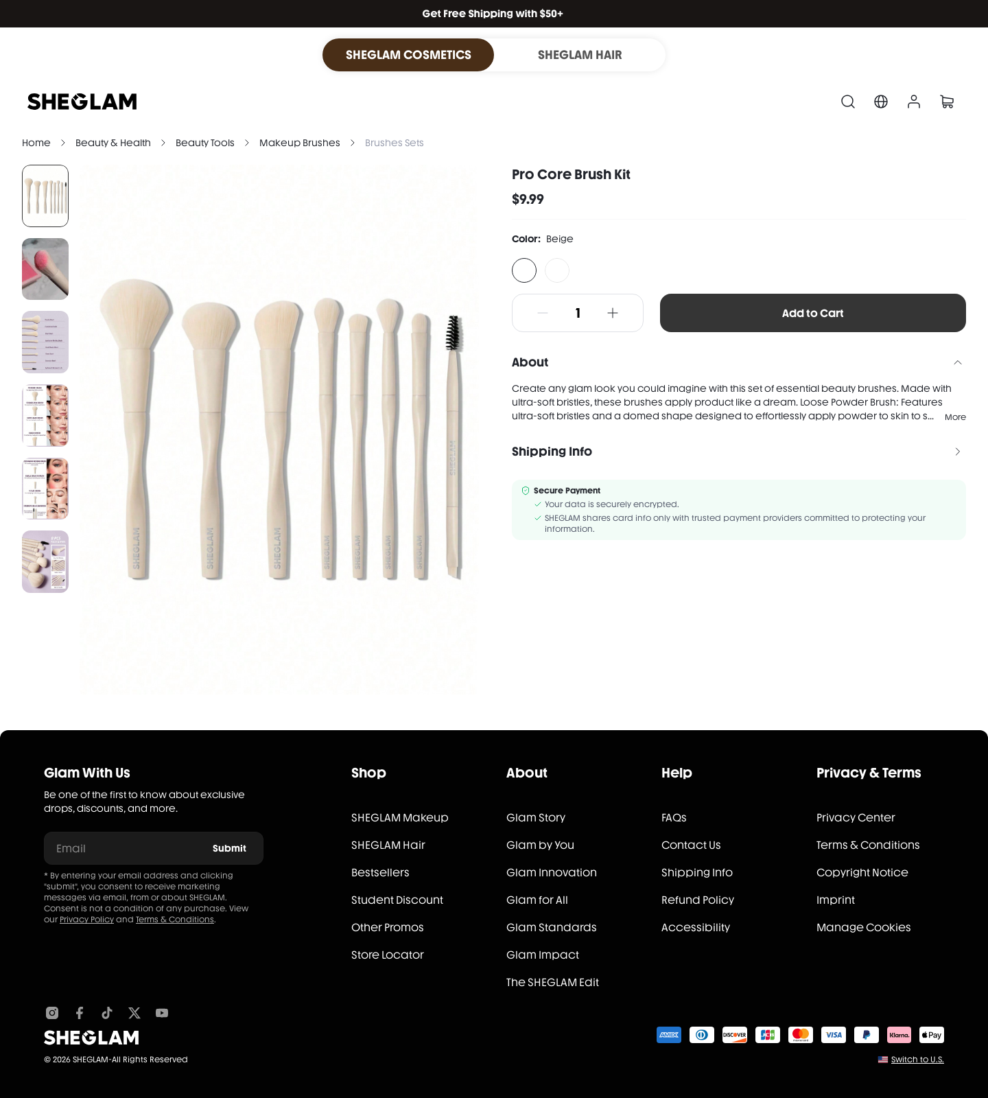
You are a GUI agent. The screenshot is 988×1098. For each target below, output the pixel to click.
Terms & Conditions (175, 919)
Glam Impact (542, 954)
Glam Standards (551, 927)
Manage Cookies (863, 927)
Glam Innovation (551, 872)
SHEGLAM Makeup (400, 817)
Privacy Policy (87, 919)
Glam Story (535, 817)
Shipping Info (697, 872)
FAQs (674, 817)
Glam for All (537, 900)
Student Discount (397, 900)
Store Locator (387, 954)
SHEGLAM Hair (388, 845)
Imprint (835, 900)
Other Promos (387, 927)
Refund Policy (697, 900)
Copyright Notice (862, 872)
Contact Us (691, 845)
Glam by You (540, 845)
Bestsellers (380, 872)
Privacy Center (855, 817)
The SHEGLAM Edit (552, 982)
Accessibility (695, 927)
